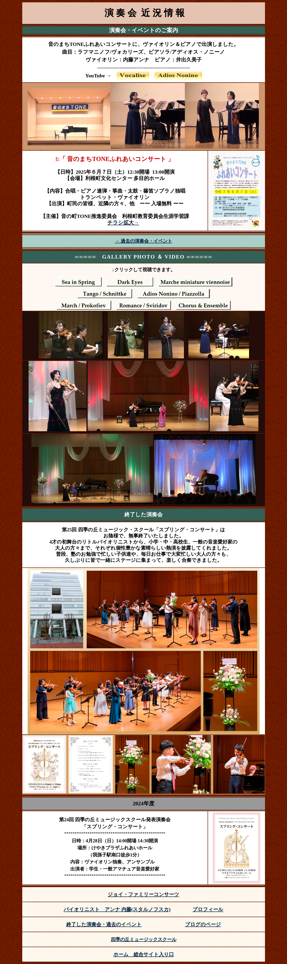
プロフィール (208, 909)
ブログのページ (203, 924)
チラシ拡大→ (123, 222)
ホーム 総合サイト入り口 (143, 954)
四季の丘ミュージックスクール (143, 939)
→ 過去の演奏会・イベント (143, 241)
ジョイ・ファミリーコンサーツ (143, 894)
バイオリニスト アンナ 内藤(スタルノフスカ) (117, 909)
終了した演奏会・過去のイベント (104, 924)
